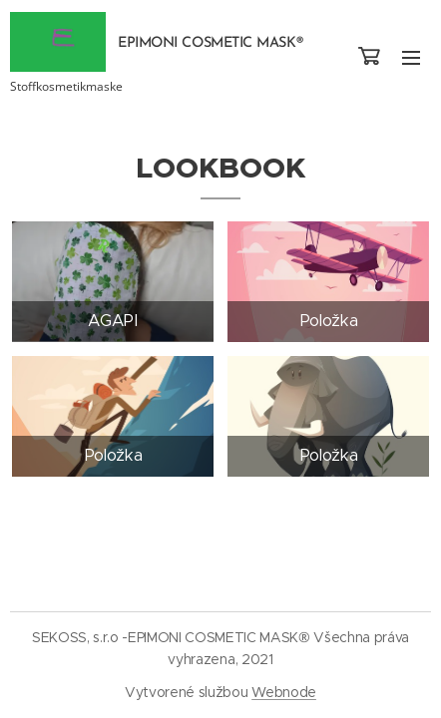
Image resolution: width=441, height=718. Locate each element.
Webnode (283, 692)
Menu (411, 58)
